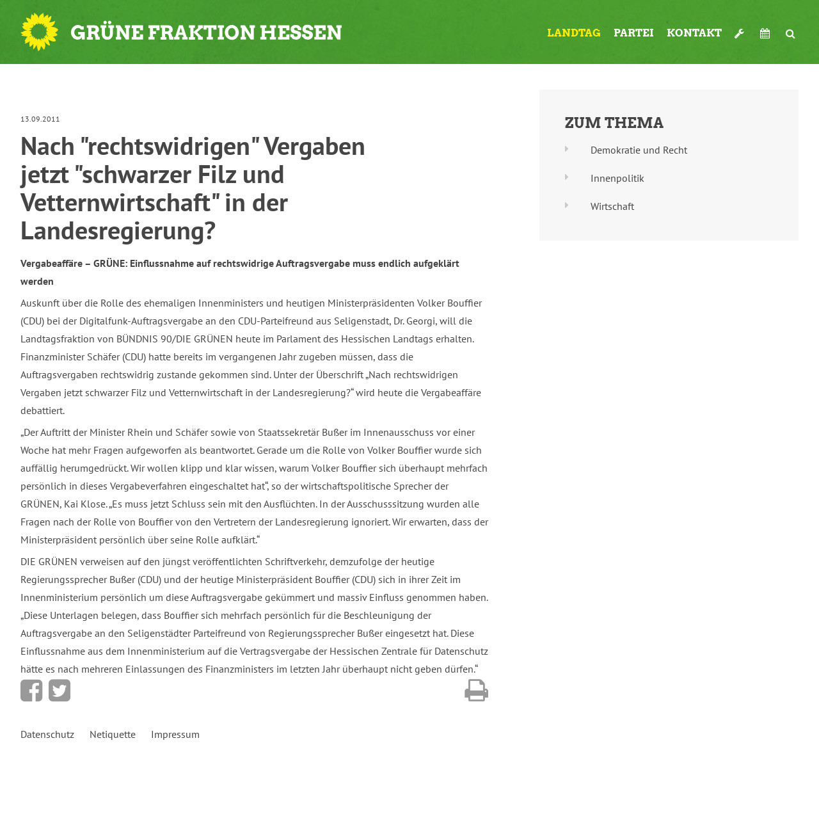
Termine (766, 33)
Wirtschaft (612, 206)
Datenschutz (47, 734)
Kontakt (694, 33)
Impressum (175, 734)
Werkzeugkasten (741, 33)
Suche (790, 33)
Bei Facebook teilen (31, 690)
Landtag (574, 33)
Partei (634, 33)
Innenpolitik (617, 178)
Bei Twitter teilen (59, 690)
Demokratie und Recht (639, 149)
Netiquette (113, 734)
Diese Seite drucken (476, 690)
